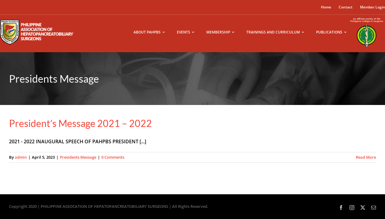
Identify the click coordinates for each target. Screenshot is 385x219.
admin (21, 157)
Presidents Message (78, 157)
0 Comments (112, 157)
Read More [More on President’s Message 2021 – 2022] (366, 157)
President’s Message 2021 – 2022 (80, 123)
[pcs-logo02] (367, 17)
